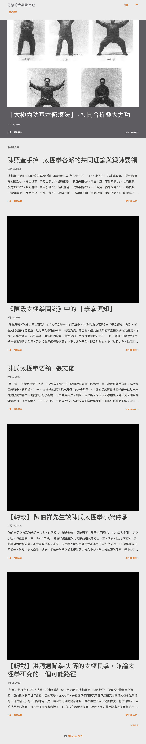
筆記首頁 (13, 12)
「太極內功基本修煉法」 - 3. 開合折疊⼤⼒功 (68, 115)
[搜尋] (126, 5)
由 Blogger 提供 (73, 736)
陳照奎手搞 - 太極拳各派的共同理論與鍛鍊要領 (72, 160)
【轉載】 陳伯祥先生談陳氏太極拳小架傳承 (67, 517)
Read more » (132, 132)
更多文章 (135, 725)
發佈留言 (18, 132)
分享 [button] (9, 132)
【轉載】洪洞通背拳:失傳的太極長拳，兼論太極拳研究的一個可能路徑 (70, 670)
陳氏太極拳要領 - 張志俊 (40, 368)
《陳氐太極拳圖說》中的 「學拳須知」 (61, 309)
